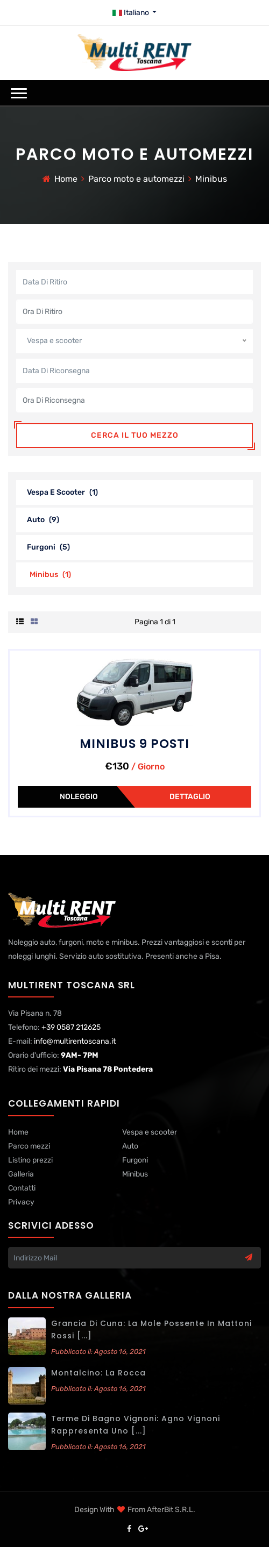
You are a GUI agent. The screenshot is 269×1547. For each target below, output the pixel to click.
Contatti (22, 1188)
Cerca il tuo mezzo (135, 435)
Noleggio (79, 796)
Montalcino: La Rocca (98, 1372)
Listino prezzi (30, 1160)
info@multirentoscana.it (75, 1041)
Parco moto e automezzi (136, 179)
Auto (43, 519)
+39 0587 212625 (71, 1027)
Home (65, 179)
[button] (18, 93)
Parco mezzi (29, 1146)
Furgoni (48, 547)
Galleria (21, 1174)
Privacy (21, 1202)
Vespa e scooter (62, 492)
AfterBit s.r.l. (171, 1509)
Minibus (211, 179)
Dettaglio (189, 796)
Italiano (131, 12)
